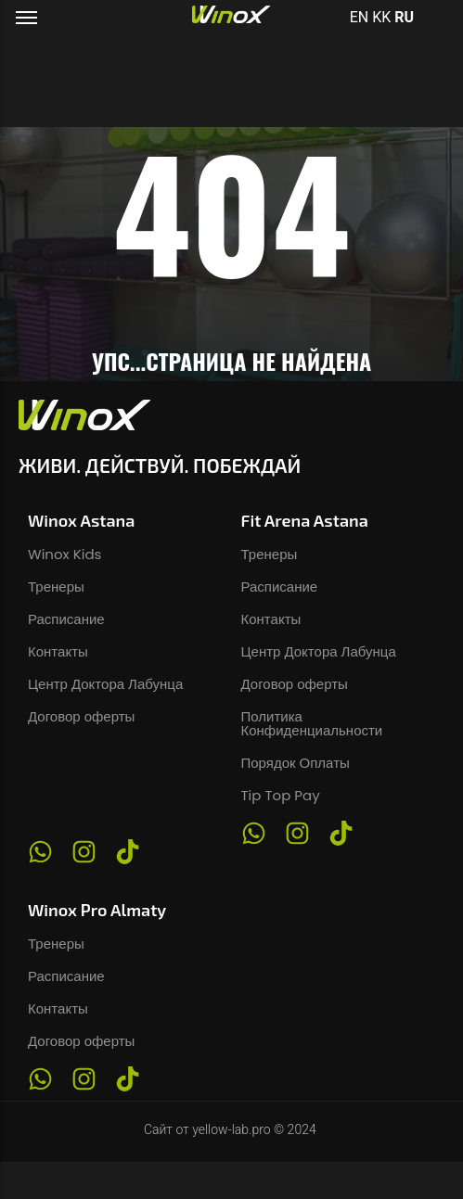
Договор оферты (81, 716)
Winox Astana (81, 520)
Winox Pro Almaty (97, 909)
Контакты (58, 651)
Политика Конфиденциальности (312, 723)
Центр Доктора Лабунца (105, 684)
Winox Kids (64, 554)
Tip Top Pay (280, 795)
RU (404, 17)
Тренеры (56, 586)
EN (359, 17)
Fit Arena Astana (304, 520)
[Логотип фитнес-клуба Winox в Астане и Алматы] (231, 15)
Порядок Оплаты (295, 762)
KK (381, 17)
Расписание (66, 619)
